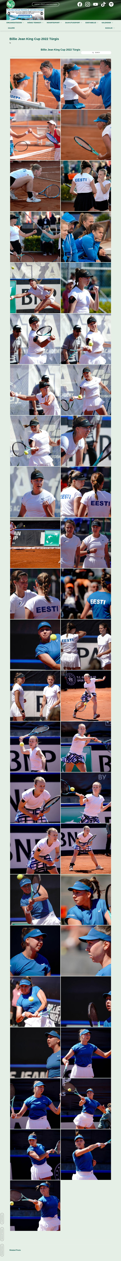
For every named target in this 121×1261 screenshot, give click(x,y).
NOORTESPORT (53, 26)
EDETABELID (90, 26)
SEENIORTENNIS (2, 1234)
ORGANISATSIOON (14, 26)
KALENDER (106, 26)
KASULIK (109, 31)
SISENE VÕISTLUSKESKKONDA (45, 4)
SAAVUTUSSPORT (72, 26)
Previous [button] (9, 15)
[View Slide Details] (25, 14)
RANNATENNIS (2, 1250)
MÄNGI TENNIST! (34, 26)
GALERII (11, 31)
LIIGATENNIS (2, 1218)
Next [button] (41, 15)
